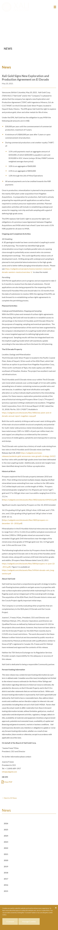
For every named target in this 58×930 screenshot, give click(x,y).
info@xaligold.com (9, 772)
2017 (6, 879)
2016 (6, 885)
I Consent (10, 921)
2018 (6, 872)
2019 (6, 866)
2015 (6, 891)
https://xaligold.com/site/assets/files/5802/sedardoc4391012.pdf (29, 500)
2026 (6, 823)
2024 (6, 836)
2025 (6, 829)
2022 (6, 848)
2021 (6, 854)
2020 (6, 860)
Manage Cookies (29, 921)
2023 (6, 842)
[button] (55, 7)
